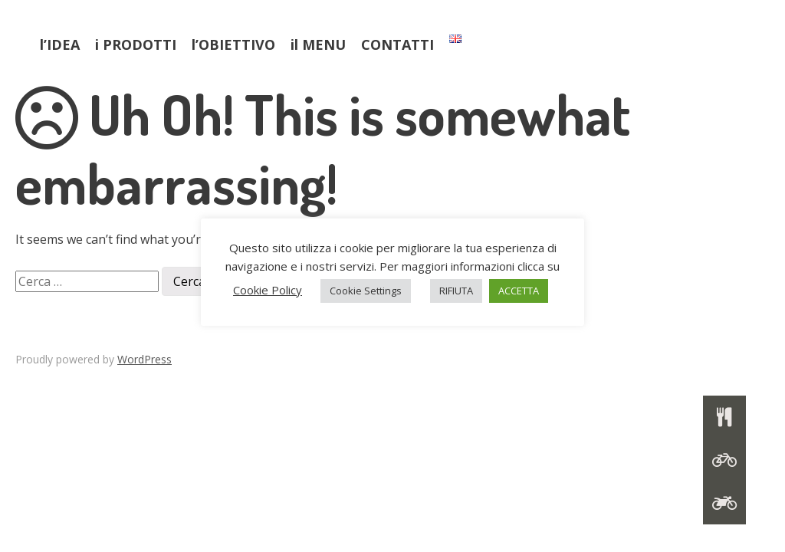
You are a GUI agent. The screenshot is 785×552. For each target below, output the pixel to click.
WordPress (144, 359)
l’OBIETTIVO (233, 44)
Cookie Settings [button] (366, 290)
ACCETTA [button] (518, 290)
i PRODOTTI (135, 44)
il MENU (318, 44)
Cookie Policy (267, 289)
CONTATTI (397, 44)
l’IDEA (60, 44)
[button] (724, 502)
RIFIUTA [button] (456, 290)
